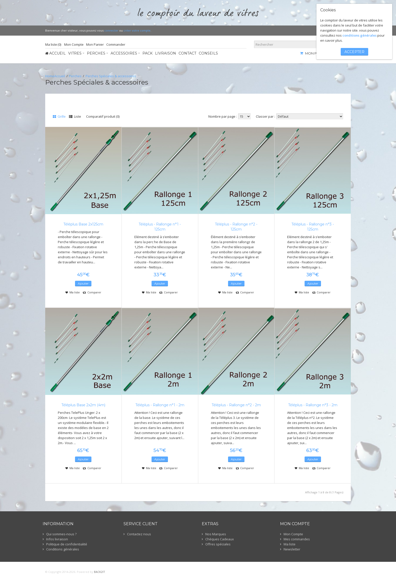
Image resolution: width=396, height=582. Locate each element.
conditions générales (359, 35)
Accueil (59, 76)
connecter (111, 30)
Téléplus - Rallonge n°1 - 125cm (160, 227)
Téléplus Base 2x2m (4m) (83, 405)
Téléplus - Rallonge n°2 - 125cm (236, 227)
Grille (59, 116)
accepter (354, 51)
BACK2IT (99, 572)
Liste (75, 116)
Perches (75, 76)
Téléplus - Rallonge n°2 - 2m (236, 405)
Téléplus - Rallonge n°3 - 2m (312, 405)
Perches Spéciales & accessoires (111, 76)
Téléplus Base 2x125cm (83, 224)
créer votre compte (137, 30)
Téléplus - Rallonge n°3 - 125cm (312, 227)
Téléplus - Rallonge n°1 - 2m (159, 405)
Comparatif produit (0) (102, 116)
